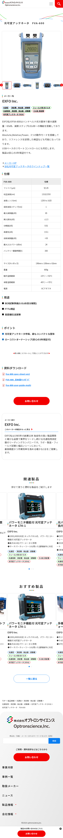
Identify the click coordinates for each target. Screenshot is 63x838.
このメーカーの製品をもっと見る (17, 429)
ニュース (7, 795)
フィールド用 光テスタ (41, 107)
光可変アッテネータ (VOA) (13, 114)
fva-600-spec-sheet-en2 (18, 374)
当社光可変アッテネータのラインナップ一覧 (26, 166)
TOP (3, 700)
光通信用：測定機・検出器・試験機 (16, 111)
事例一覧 (7, 776)
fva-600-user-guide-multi (18, 385)
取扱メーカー (10, 786)
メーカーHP (10, 163)
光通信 (5, 107)
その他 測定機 (38, 111)
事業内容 (7, 767)
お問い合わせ (31, 401)
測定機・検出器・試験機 (20, 107)
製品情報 (11, 700)
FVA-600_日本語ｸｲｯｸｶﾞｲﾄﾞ (18, 379)
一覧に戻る (31, 678)
